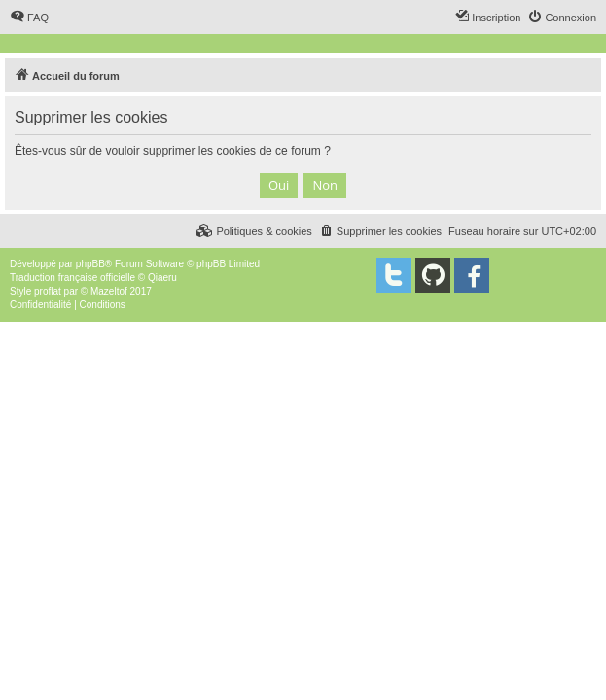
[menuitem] (29, 17)
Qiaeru (162, 277)
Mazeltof (108, 291)
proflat (47, 291)
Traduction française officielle (72, 277)
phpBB (90, 264)
